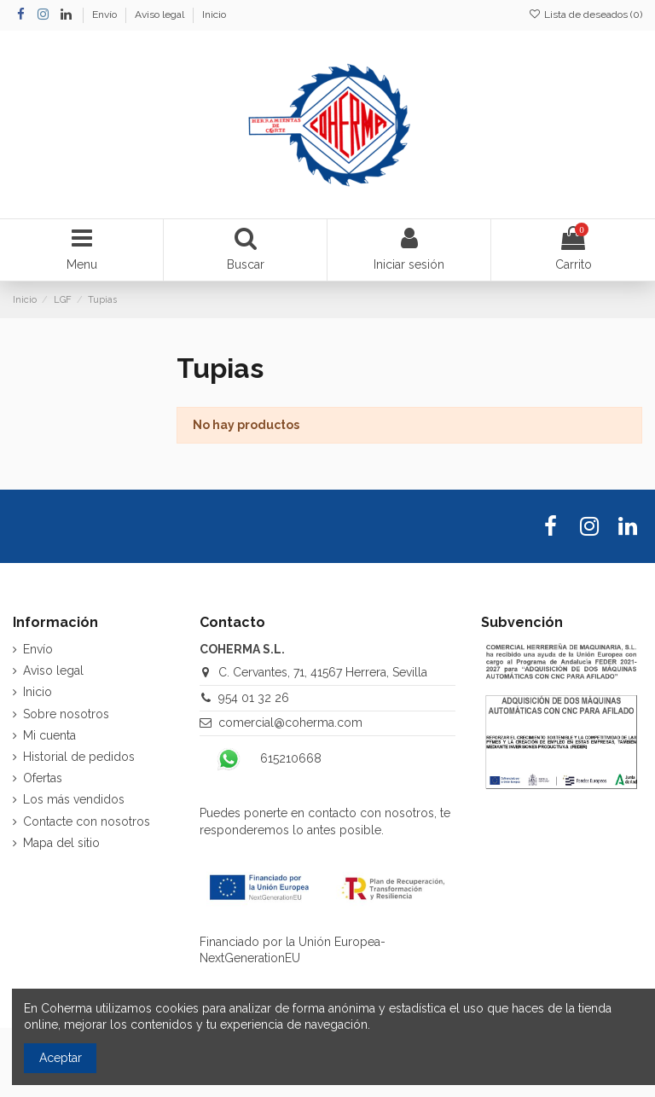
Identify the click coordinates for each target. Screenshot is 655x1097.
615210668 (291, 758)
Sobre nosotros (66, 714)
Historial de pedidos (79, 756)
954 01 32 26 (253, 698)
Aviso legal (161, 14)
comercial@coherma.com (290, 722)
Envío (105, 14)
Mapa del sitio (61, 843)
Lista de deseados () (585, 14)
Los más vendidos (74, 799)
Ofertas (42, 778)
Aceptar (60, 1058)
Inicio (214, 14)
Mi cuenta (49, 735)
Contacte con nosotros (86, 821)
